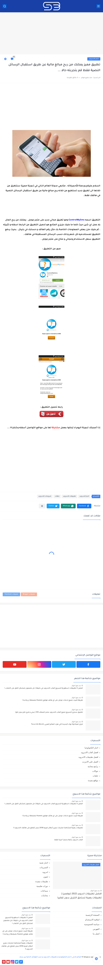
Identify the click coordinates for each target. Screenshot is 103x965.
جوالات (95, 771)
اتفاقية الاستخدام (92, 920)
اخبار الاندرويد (94, 59)
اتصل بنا (96, 934)
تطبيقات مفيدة (41, 881)
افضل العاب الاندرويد (89, 752)
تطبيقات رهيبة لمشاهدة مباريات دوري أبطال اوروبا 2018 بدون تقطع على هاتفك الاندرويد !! (48, 828)
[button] (84, 506)
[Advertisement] (51, 33)
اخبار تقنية (43, 863)
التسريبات (44, 867)
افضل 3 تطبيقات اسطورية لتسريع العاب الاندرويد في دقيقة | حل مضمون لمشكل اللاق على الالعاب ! (43, 688)
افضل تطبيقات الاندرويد (88, 757)
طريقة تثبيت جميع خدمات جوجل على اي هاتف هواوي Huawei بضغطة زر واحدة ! (52, 700)
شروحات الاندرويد (44, 496)
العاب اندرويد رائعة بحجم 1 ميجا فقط (68, 840)
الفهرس (96, 929)
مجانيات (44, 895)
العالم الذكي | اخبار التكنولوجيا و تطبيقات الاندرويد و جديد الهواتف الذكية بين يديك (50, 957)
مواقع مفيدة (93, 780)
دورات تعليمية (42, 886)
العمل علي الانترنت (90, 762)
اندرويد (45, 872)
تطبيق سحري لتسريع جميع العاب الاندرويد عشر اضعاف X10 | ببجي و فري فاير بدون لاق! (49, 712)
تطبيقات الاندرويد (69, 496)
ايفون (45, 877)
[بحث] (5, 6)
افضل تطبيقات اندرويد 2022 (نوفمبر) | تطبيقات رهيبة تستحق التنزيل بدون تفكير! (79, 896)
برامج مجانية (93, 766)
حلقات (57, 496)
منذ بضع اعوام (76, 685)
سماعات (44, 891)
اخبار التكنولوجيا (91, 748)
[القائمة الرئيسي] (98, 6)
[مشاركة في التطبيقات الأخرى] (42, 506)
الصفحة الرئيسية (93, 915)
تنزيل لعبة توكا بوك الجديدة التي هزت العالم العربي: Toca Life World (57, 724)
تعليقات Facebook (11, 594)
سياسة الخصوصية (92, 924)
